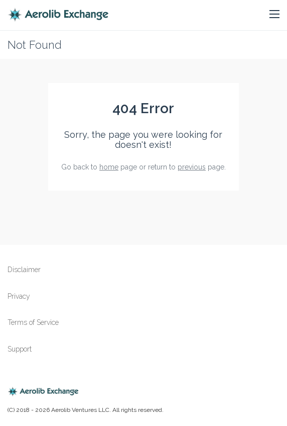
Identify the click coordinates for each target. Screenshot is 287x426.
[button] (274, 14)
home (108, 167)
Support (20, 349)
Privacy (19, 296)
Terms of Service (33, 322)
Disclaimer (24, 270)
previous (192, 167)
